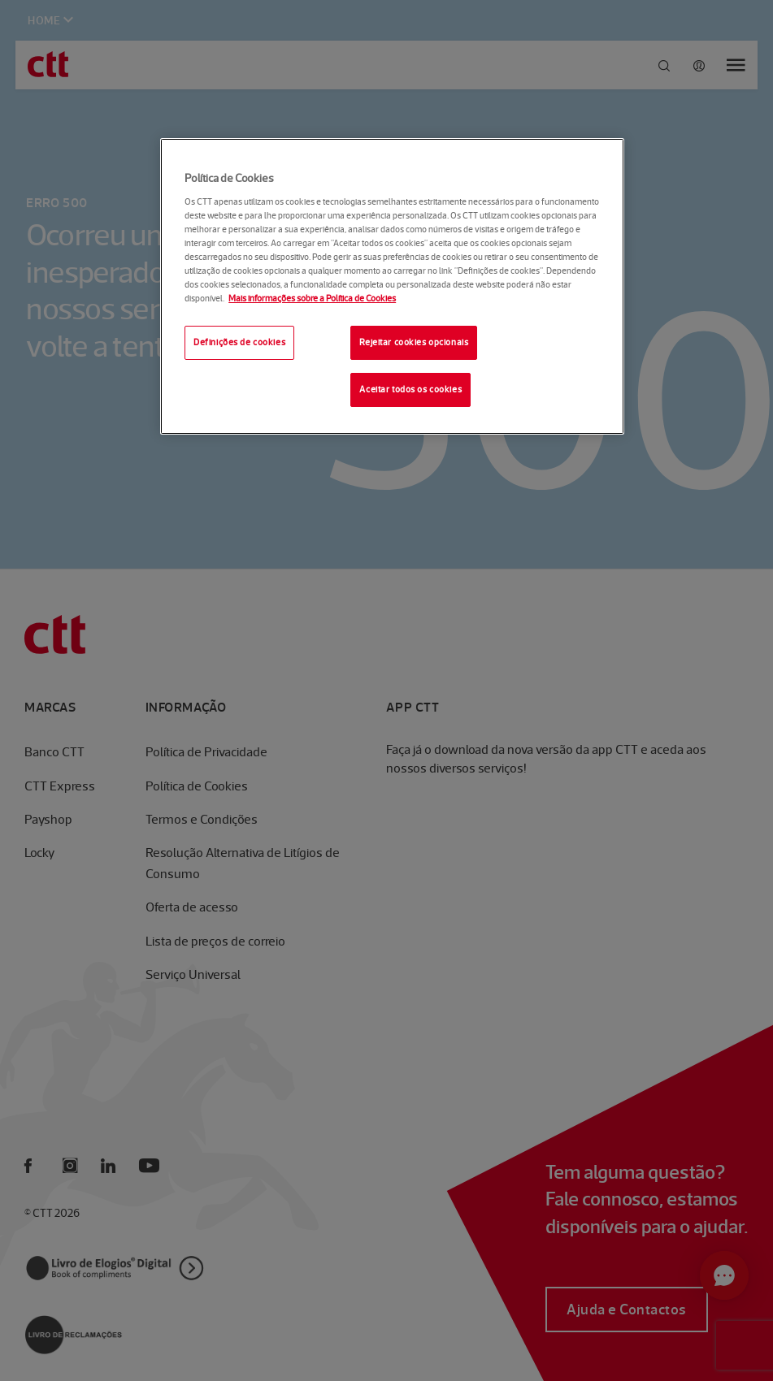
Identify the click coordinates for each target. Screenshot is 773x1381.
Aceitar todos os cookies (410, 389)
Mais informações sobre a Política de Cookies (312, 298)
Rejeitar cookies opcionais (413, 342)
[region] (392, 286)
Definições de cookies (239, 342)
